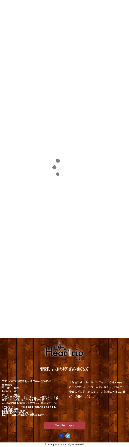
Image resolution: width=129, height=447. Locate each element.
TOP (6, 69)
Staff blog (99, 4)
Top (6, 4)
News (79, 4)
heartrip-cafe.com (55, 445)
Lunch (43, 4)
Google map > (64, 426)
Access (120, 4)
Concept (24, 4)
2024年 (14, 69)
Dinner (62, 4)
